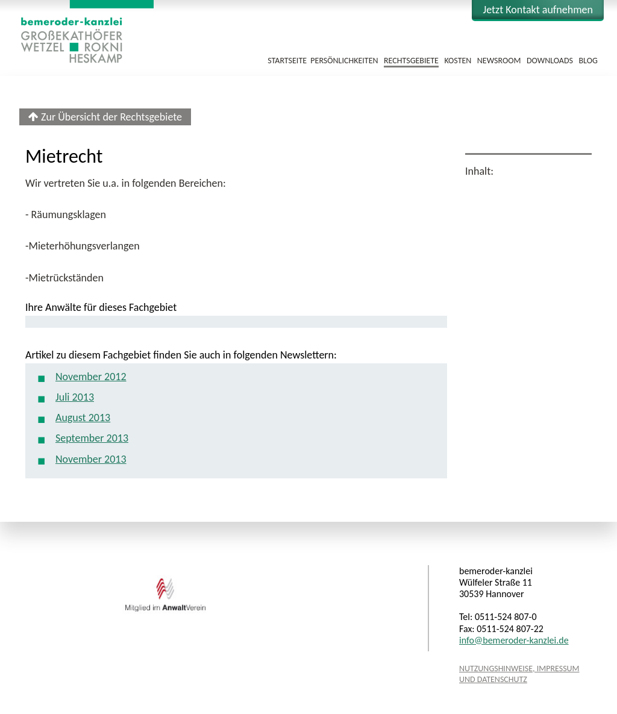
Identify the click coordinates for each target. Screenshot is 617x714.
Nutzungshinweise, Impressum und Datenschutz (519, 673)
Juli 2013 (74, 397)
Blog (587, 60)
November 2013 (91, 459)
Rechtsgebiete (411, 60)
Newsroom (499, 60)
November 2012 (91, 376)
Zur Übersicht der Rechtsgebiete (105, 117)
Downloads (550, 60)
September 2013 (91, 438)
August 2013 (82, 417)
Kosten (457, 60)
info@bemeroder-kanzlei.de (514, 640)
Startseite (287, 60)
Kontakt (538, 9)
